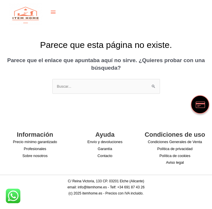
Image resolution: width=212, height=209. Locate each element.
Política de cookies (174, 156)
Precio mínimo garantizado (35, 142)
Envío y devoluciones (105, 142)
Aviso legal (175, 162)
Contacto (104, 156)
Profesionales (35, 149)
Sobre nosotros (34, 156)
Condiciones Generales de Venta (175, 142)
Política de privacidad (175, 149)
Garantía (105, 149)
